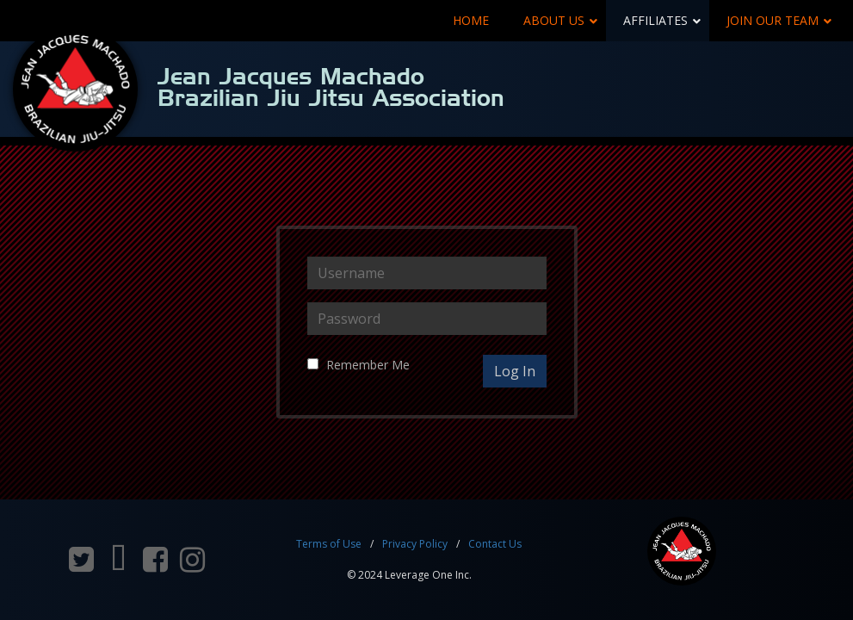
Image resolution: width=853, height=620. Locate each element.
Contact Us (495, 543)
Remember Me (368, 364)
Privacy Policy (415, 543)
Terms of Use (329, 543)
